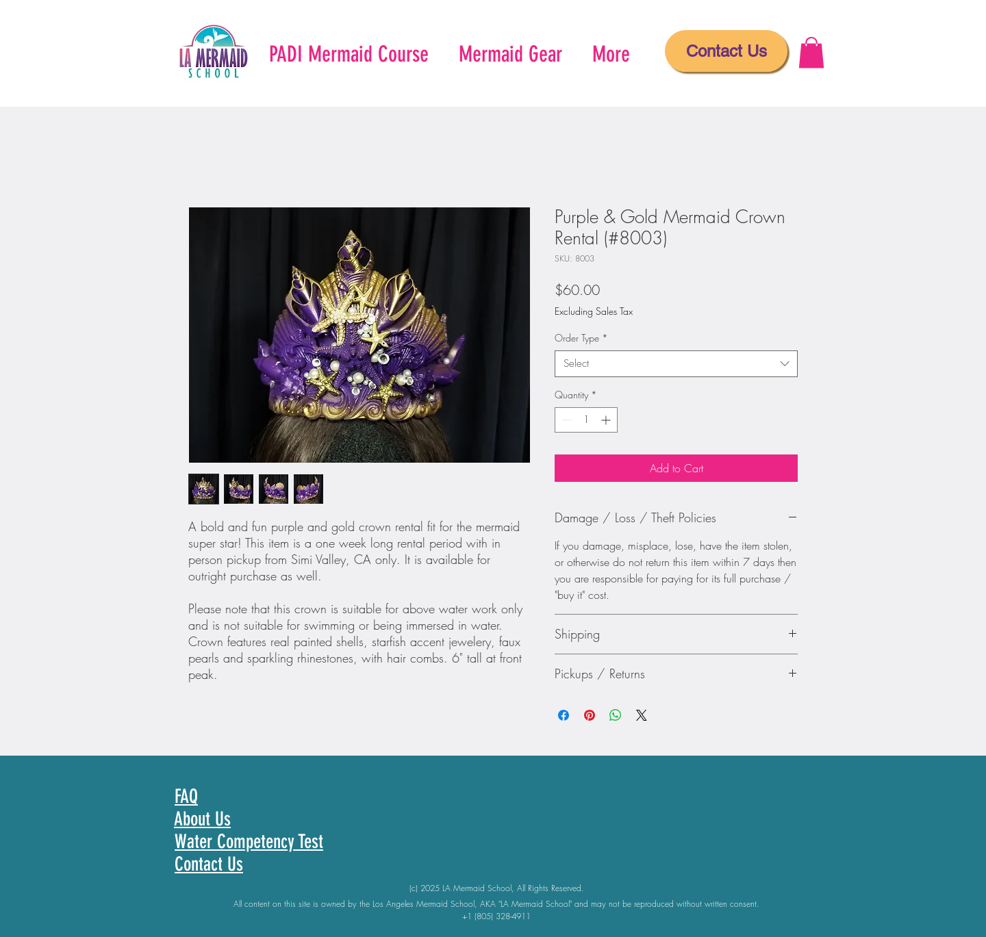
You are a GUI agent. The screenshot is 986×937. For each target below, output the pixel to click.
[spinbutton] (586, 420)
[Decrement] (565, 420)
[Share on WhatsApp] (615, 715)
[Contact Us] (726, 51)
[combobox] (676, 363)
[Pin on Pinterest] (589, 715)
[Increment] (607, 420)
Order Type (581, 337)
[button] (811, 52)
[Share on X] (641, 715)
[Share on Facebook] (563, 715)
